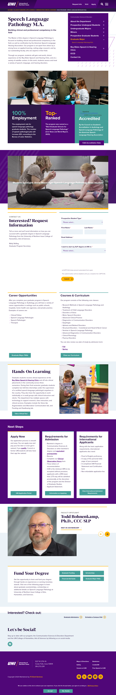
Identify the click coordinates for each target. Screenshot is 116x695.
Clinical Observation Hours (55, 461)
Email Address (66, 237)
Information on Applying (58, 494)
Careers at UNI (82, 668)
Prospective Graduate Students (85, 35)
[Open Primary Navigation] (103, 4)
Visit (86, 4)
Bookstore (96, 662)
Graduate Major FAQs (92, 581)
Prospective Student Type (71, 218)
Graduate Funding (69, 574)
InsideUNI (96, 665)
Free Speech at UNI (99, 668)
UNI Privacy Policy (92, 685)
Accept (50, 691)
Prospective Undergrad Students (85, 25)
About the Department (81, 21)
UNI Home (10, 10)
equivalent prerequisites (55, 453)
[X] (83, 677)
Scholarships (91, 574)
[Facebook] (9, 645)
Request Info (77, 4)
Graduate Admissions (68, 618)
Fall (64, 347)
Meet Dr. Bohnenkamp (71, 529)
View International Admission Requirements (92, 492)
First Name (65, 227)
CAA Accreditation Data (91, 143)
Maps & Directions (83, 662)
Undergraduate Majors (81, 28)
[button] (100, 535)
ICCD (73, 53)
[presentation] (75, 261)
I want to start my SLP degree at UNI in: (76, 247)
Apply (93, 4)
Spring (65, 349)
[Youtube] (87, 677)
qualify (23, 449)
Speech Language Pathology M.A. (82, 42)
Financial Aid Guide (69, 580)
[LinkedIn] (92, 677)
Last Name (88, 227)
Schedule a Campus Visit (92, 618)
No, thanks (66, 691)
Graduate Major (78, 39)
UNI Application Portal (23, 494)
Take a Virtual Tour (22, 415)
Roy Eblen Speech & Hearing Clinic (83, 48)
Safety (79, 665)
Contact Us (76, 57)
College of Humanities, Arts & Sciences (25, 10)
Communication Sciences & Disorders (49, 10)
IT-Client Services (36, 677)
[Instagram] (97, 677)
